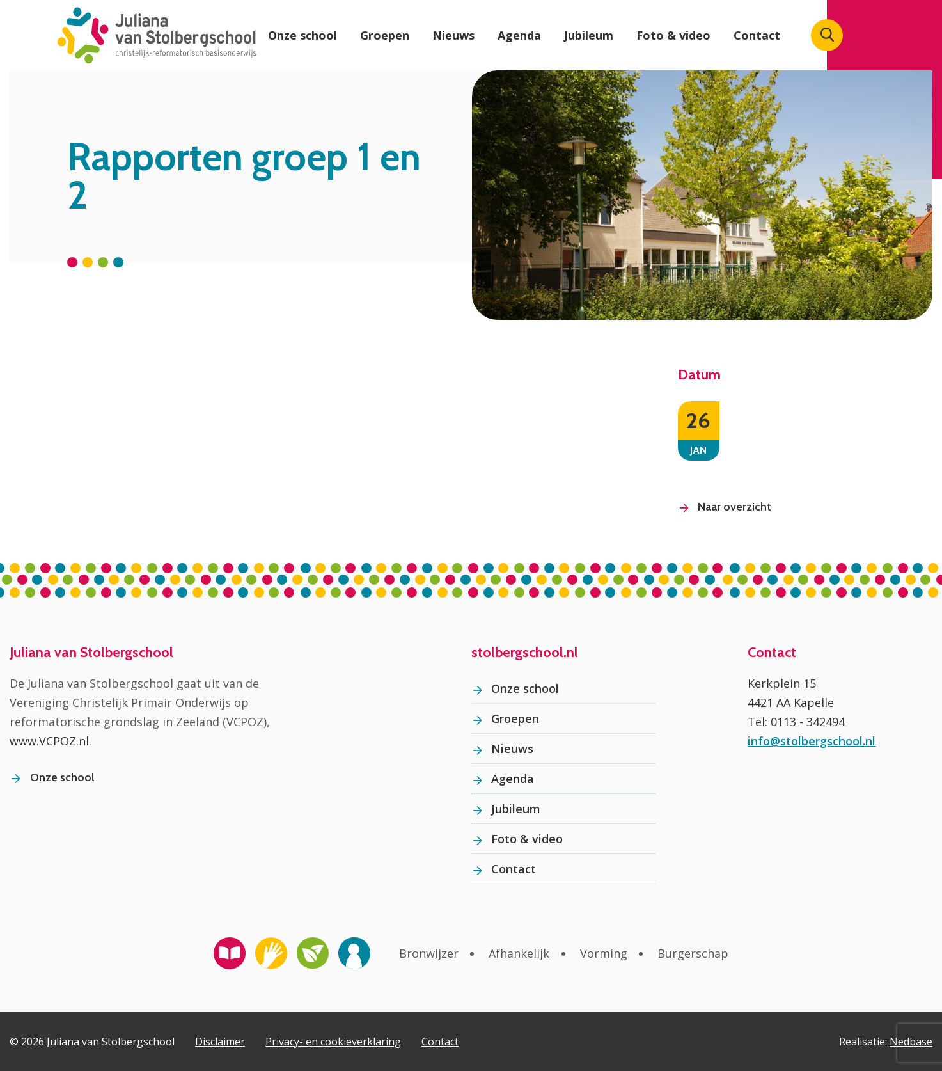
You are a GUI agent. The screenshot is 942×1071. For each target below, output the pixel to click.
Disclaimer (220, 1042)
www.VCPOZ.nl (49, 741)
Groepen (384, 35)
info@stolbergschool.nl (811, 741)
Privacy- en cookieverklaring (333, 1042)
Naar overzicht (734, 507)
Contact (757, 35)
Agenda (519, 35)
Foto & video (673, 35)
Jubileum (588, 35)
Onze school (302, 35)
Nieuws (453, 35)
